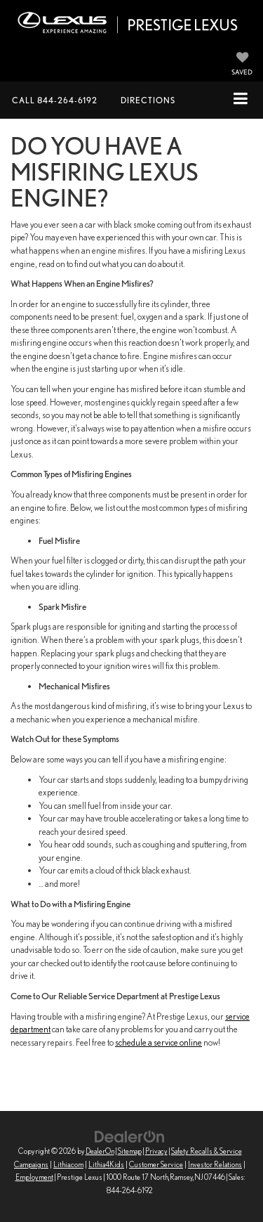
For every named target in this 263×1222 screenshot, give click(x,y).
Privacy (156, 1151)
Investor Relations (215, 1164)
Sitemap (130, 1151)
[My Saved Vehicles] (241, 65)
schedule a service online (158, 1042)
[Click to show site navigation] (241, 99)
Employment (34, 1177)
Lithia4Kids (106, 1164)
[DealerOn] (130, 1136)
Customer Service (156, 1164)
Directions (148, 100)
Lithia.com (68, 1164)
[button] (54, 100)
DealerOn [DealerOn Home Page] (100, 1151)
